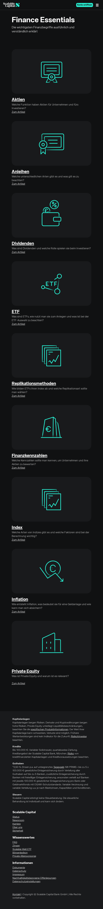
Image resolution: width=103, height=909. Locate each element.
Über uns (17, 827)
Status (16, 817)
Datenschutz (19, 871)
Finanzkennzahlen (29, 456)
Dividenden (23, 243)
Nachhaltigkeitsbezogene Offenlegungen (34, 878)
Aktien (18, 100)
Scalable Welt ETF (22, 849)
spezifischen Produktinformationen (49, 729)
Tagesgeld (58, 767)
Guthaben (18, 763)
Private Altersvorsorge (24, 856)
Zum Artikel (18, 112)
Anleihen (20, 172)
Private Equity (25, 671)
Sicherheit (17, 831)
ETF (16, 312)
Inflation (20, 599)
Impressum (18, 874)
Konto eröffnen (84, 5)
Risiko (71, 753)
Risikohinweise (79, 736)
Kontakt (16, 894)
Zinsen (16, 846)
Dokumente (18, 868)
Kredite (16, 746)
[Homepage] (11, 4)
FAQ (14, 842)
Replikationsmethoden (34, 384)
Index (17, 527)
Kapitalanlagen (21, 719)
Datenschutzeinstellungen (26, 881)
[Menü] (98, 5)
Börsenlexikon (20, 853)
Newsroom (18, 820)
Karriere (16, 824)
